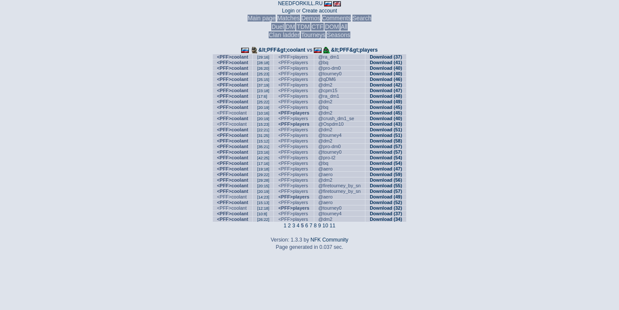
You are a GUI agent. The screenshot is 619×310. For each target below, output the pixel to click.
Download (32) (386, 208)
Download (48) (386, 96)
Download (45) (386, 107)
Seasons (338, 34)
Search (361, 18)
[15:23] (263, 124)
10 (325, 226)
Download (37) (386, 56)
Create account (319, 11)
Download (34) (386, 219)
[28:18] (263, 63)
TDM (303, 26)
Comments (336, 18)
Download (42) (386, 84)
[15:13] (263, 203)
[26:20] (263, 68)
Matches (288, 18)
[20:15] (263, 186)
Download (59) (386, 174)
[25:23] (263, 74)
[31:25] (263, 135)
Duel (278, 26)
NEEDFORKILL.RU (300, 3)
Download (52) (386, 202)
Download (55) (386, 185)
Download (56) (386, 180)
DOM (332, 26)
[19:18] (263, 169)
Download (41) (386, 62)
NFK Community (329, 240)
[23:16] (263, 152)
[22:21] (263, 130)
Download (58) (386, 140)
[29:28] (263, 180)
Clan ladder (284, 34)
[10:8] (262, 214)
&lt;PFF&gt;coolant (281, 50)
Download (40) (386, 68)
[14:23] (263, 197)
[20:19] (263, 107)
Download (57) (386, 146)
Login (288, 11)
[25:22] (263, 102)
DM (290, 26)
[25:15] (263, 80)
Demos (310, 18)
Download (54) (386, 157)
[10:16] (263, 113)
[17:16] (263, 163)
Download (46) (386, 79)
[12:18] (263, 208)
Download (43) (386, 124)
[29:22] (263, 175)
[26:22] (263, 219)
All (344, 26)
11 (332, 226)
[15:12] (263, 141)
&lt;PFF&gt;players (354, 50)
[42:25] (263, 158)
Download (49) (386, 101)
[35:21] (263, 147)
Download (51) (386, 129)
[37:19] (263, 85)
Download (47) (386, 90)
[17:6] (262, 96)
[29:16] (263, 57)
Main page (262, 18)
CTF (317, 26)
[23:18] (263, 91)
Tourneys (313, 34)
